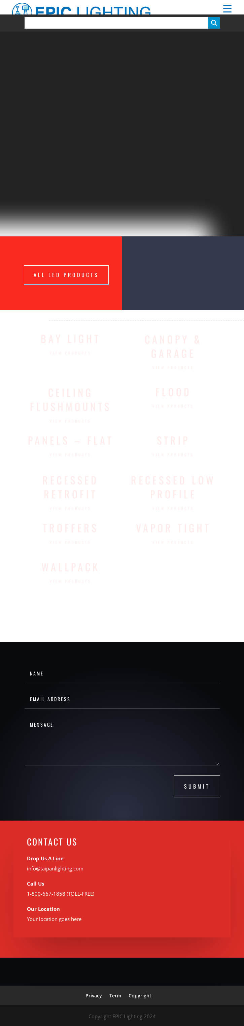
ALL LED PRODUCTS (66, 275)
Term (115, 995)
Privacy (93, 995)
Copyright (140, 995)
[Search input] (118, 23)
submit (197, 786)
